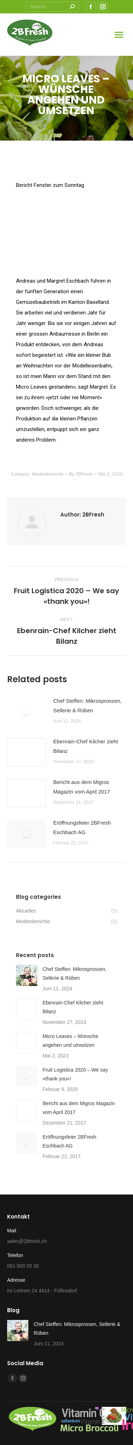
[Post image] (26, 712)
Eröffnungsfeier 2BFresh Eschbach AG (82, 827)
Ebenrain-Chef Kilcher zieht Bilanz (85, 746)
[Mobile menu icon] (119, 35)
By (81, 474)
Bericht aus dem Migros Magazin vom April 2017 (81, 787)
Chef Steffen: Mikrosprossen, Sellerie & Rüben (87, 705)
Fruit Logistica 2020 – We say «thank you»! (75, 1074)
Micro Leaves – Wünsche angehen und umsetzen (70, 1040)
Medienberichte (47, 474)
